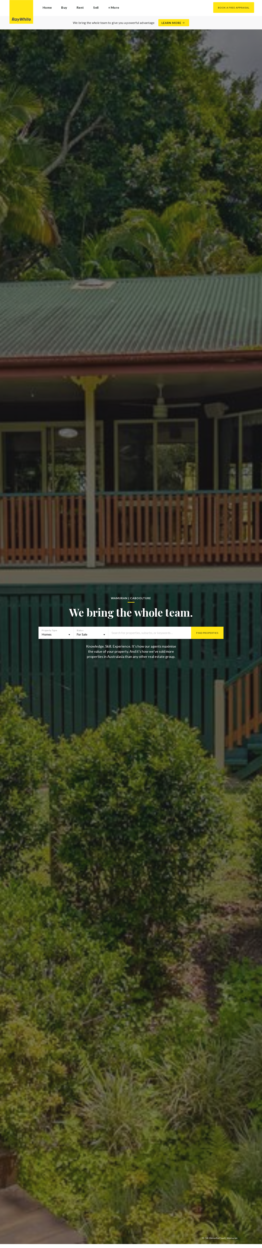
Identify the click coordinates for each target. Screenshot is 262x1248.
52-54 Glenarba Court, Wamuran (220, 1238)
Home (47, 7)
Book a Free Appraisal (233, 7)
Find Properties (207, 632)
